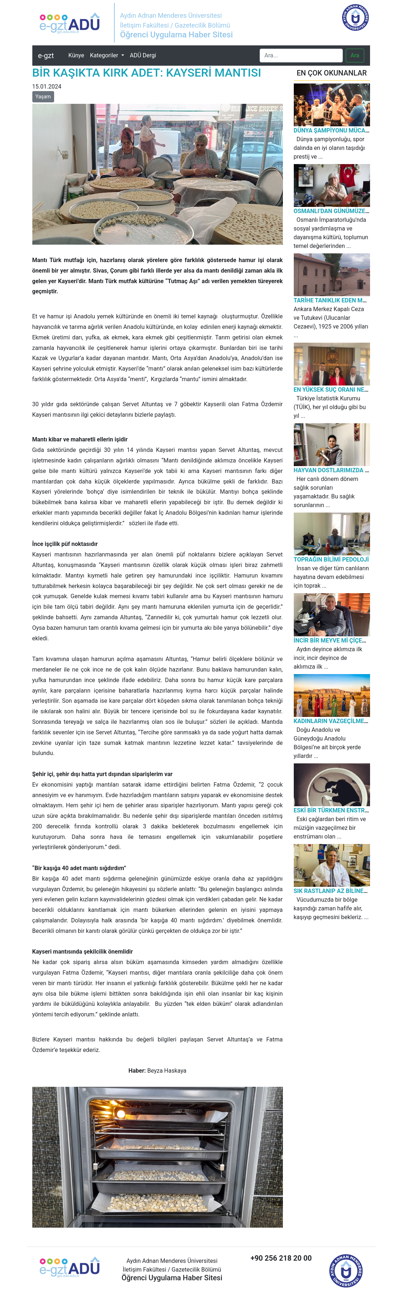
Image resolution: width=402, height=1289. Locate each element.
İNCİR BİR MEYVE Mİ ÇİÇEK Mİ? (335, 640)
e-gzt (46, 55)
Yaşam (43, 96)
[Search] (301, 55)
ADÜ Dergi (143, 55)
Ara (354, 55)
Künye (77, 55)
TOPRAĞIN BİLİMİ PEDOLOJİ (331, 559)
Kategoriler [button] (105, 55)
